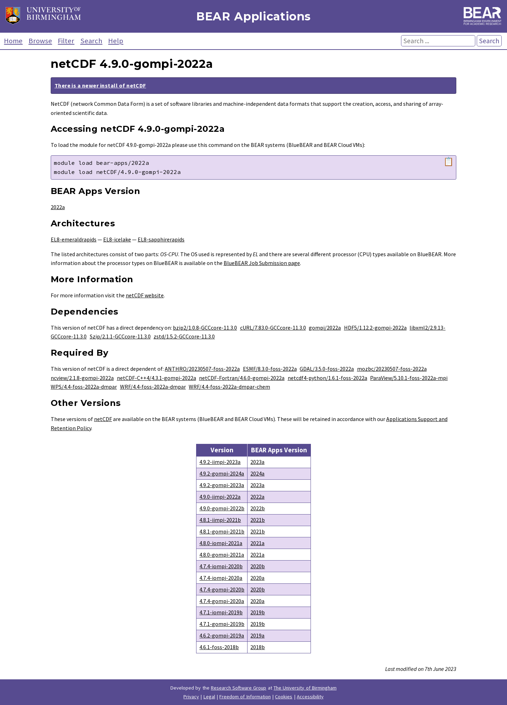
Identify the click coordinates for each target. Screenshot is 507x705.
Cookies (283, 696)
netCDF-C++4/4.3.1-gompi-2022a (156, 377)
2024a (257, 473)
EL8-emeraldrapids (73, 239)
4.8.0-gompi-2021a (221, 554)
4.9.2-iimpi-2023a (219, 461)
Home (13, 40)
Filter (66, 40)
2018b (257, 647)
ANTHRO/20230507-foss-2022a (202, 368)
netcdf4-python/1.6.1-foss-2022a (327, 377)
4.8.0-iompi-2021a (220, 542)
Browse (40, 40)
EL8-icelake (117, 239)
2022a (58, 207)
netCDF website (145, 295)
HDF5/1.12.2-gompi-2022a (375, 327)
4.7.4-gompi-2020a (221, 600)
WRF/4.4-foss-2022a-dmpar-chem (229, 386)
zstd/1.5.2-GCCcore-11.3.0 (184, 336)
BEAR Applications (253, 16)
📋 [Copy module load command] (448, 161)
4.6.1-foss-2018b (219, 647)
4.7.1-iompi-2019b (221, 612)
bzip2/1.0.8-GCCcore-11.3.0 (205, 327)
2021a (257, 542)
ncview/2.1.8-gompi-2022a (82, 377)
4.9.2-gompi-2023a (221, 485)
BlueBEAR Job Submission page (262, 262)
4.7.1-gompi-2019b (221, 623)
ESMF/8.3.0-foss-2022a (270, 368)
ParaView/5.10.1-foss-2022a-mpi (408, 377)
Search (91, 40)
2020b (257, 566)
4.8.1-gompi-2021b (221, 531)
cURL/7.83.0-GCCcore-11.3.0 (273, 327)
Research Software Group (239, 688)
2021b (257, 519)
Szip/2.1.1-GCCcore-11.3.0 (120, 336)
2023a (257, 461)
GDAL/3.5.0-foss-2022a (327, 368)
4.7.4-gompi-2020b (221, 589)
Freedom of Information (245, 696)
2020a (257, 577)
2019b (257, 612)
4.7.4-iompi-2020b (221, 566)
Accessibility (310, 696)
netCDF (103, 418)
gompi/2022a (325, 327)
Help (115, 40)
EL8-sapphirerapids (161, 239)
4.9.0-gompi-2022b (221, 508)
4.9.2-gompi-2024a (221, 473)
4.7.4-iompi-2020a (220, 577)
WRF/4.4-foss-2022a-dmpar (153, 386)
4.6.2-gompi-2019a (221, 635)
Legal (209, 696)
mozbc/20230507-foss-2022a (392, 368)
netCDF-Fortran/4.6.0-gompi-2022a (241, 377)
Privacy (191, 696)
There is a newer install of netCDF (100, 85)
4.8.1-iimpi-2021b (220, 519)
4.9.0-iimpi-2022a (219, 496)
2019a (257, 635)
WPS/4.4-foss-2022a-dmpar (84, 386)
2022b (257, 508)
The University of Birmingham (305, 688)
